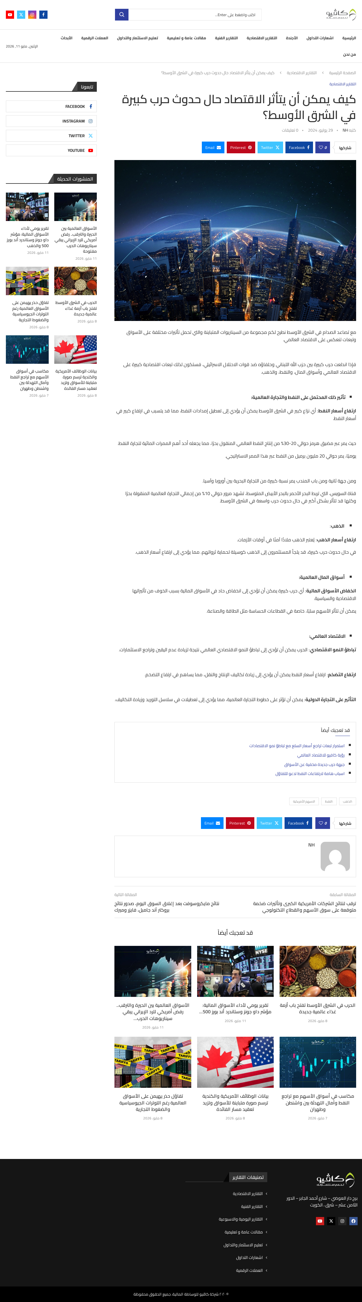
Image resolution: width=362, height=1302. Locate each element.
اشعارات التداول (320, 37)
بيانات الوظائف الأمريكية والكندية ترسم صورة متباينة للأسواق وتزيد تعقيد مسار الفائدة (235, 1103)
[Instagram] (32, 15)
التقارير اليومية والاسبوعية (241, 1219)
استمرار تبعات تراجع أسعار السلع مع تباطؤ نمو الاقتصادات (297, 745)
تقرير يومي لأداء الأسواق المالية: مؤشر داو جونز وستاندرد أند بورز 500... (235, 1008)
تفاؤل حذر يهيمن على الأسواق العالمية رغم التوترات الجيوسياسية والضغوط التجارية (153, 1103)
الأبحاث (66, 37)
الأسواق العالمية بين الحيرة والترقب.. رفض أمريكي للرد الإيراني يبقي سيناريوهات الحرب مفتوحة (76, 240)
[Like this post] (321, 147)
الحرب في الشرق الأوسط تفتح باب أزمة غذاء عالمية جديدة (318, 1008)
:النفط (329, 801)
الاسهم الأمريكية (304, 801)
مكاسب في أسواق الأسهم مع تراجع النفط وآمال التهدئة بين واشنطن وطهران (318, 1103)
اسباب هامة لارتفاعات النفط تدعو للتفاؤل (310, 773)
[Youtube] (10, 15)
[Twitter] (21, 15)
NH (345, 130)
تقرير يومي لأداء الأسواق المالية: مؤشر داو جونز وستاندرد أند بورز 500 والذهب (28, 237)
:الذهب (347, 801)
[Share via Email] (213, 147)
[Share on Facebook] (299, 147)
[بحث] (188, 15)
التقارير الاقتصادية (262, 37)
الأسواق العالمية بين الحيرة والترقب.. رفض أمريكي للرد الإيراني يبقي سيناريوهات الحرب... (153, 1012)
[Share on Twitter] (270, 147)
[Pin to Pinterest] (241, 147)
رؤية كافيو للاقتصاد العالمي (321, 755)
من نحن (349, 54)
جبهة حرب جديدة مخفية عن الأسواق (314, 764)
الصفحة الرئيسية (342, 73)
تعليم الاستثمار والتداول (137, 37)
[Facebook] (43, 15)
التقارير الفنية (226, 37)
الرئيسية (349, 37)
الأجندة (292, 37)
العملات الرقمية (94, 37)
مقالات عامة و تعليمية (186, 37)
